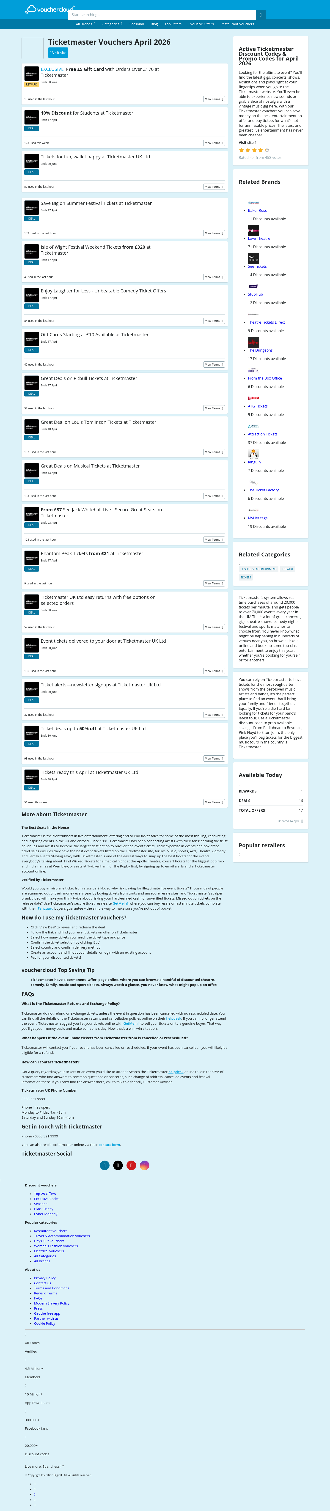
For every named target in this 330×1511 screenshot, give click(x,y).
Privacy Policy (45, 1278)
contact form (109, 1144)
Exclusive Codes (46, 1198)
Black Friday (43, 1208)
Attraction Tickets (263, 434)
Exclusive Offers (201, 24)
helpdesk (173, 1018)
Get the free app (47, 1313)
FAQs (28, 993)
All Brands (42, 1261)
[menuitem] (85, 24)
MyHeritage (258, 517)
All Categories (45, 1256)
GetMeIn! (120, 903)
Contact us (42, 1283)
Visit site (247, 142)
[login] (254, 150)
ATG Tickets (258, 406)
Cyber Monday (45, 1213)
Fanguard (46, 908)
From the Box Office (265, 378)
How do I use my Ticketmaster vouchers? (74, 917)
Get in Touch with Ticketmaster (62, 1126)
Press (38, 1308)
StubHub (255, 294)
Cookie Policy (44, 1323)
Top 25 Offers (45, 1193)
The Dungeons (260, 350)
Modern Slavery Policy (51, 1303)
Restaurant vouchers (237, 24)
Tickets (246, 577)
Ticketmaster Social (47, 1153)
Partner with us (46, 1318)
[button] (85, 24)
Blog (154, 24)
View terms (213, 99)
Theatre (288, 569)
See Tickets (257, 266)
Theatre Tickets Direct (266, 322)
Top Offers (173, 24)
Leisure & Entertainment (259, 569)
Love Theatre (259, 238)
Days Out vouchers (49, 1241)
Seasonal (136, 24)
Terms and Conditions (51, 1288)
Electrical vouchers (49, 1251)
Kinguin (254, 462)
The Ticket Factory (263, 490)
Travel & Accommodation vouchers (62, 1235)
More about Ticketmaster (54, 814)
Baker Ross (257, 210)
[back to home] (50, 9)
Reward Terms (45, 1293)
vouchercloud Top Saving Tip (58, 970)
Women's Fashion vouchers (56, 1246)
